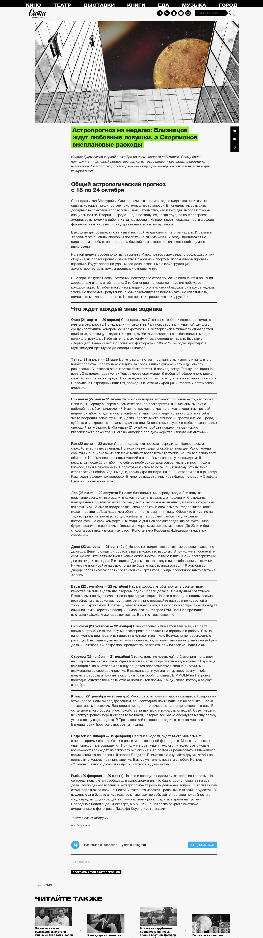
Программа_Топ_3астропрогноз (96, 872)
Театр (62, 5)
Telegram (160, 13)
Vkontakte (167, 13)
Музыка (194, 5)
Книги (136, 5)
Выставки (99, 5)
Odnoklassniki (174, 13)
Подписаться (202, 845)
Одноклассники (234, 147)
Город (228, 5)
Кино (33, 5)
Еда (163, 5)
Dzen (181, 13)
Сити (37, 13)
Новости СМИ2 (43, 885)
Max (188, 13)
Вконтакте (234, 139)
